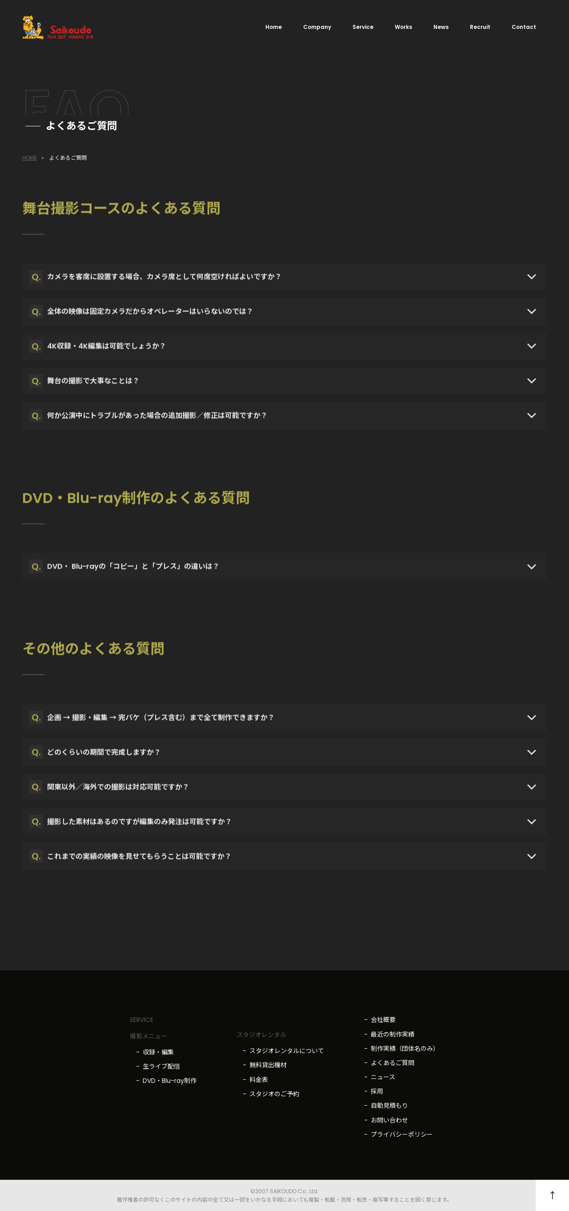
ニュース (383, 1077)
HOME (29, 157)
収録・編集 (158, 1052)
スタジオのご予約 (274, 1094)
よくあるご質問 (392, 1062)
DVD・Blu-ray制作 (169, 1080)
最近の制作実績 (392, 1034)
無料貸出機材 (268, 1065)
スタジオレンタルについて (286, 1050)
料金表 (258, 1079)
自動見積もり (389, 1105)
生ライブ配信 (161, 1066)
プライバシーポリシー (402, 1134)
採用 (377, 1091)
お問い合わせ (389, 1120)
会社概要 (383, 1019)
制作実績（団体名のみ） (405, 1048)
